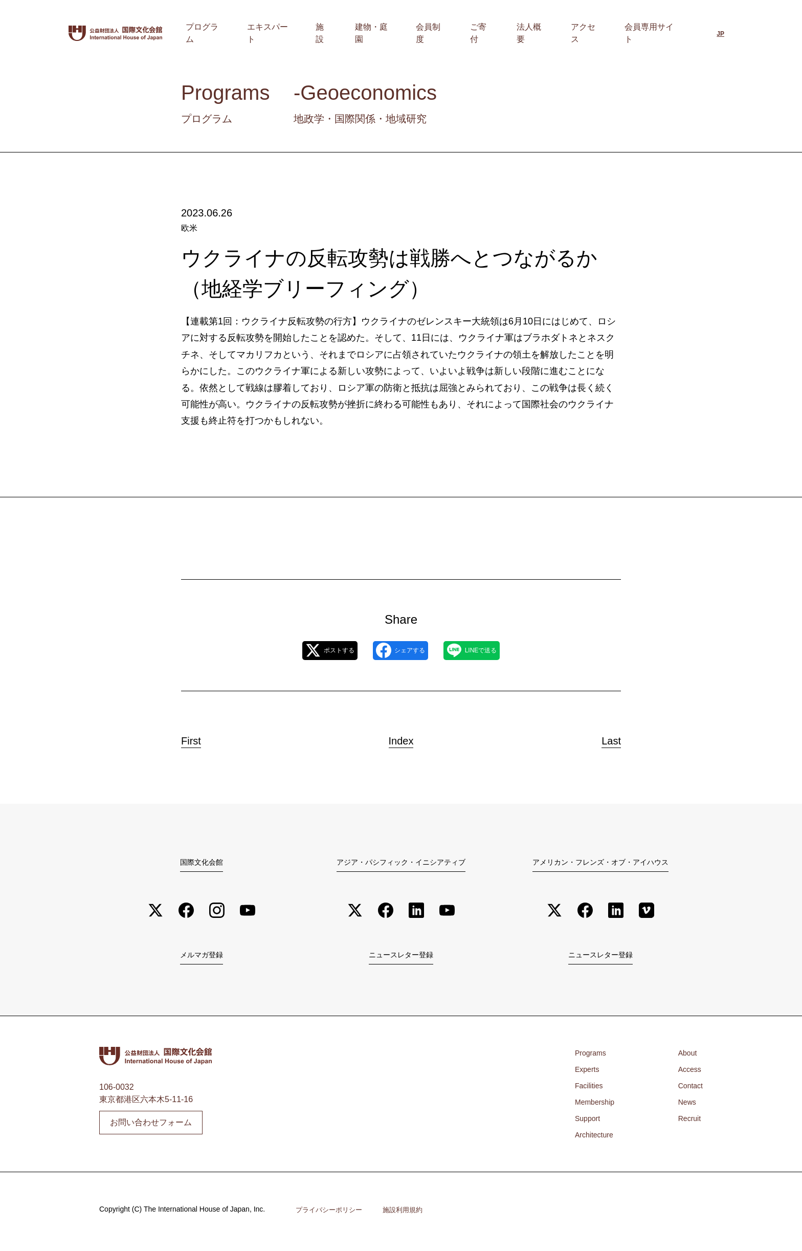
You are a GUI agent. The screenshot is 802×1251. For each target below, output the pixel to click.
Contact (689, 1089)
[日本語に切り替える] (720, 34)
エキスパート (348, 33)
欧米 (189, 228)
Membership (597, 1106)
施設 (391, 33)
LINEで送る (493, 651)
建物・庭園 (430, 33)
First (201, 738)
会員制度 (477, 33)
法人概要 (555, 33)
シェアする (400, 651)
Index (401, 738)
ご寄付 (516, 33)
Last (601, 738)
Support (589, 1122)
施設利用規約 (409, 1214)
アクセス (598, 33)
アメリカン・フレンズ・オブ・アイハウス (600, 863)
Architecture (596, 1138)
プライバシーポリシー (331, 1214)
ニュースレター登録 (401, 957)
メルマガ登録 (201, 957)
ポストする (308, 651)
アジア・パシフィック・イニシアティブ (401, 863)
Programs (592, 1056)
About (685, 1056)
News (685, 1106)
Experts (589, 1073)
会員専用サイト (653, 33)
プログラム (293, 33)
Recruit (688, 1122)
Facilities (591, 1089)
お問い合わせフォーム (151, 1126)
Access (688, 1073)
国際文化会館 (201, 863)
